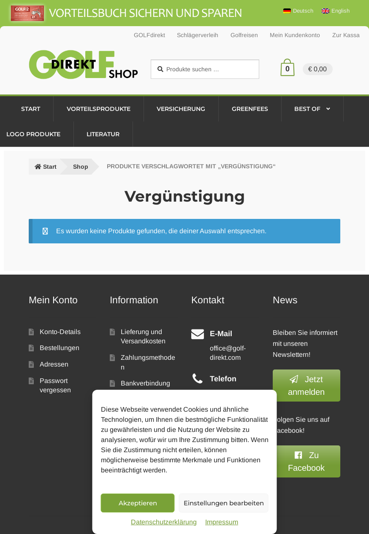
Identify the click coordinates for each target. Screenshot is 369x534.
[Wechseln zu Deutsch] (298, 10)
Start (30, 108)
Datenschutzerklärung (164, 522)
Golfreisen (244, 35)
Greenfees (250, 108)
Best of (307, 108)
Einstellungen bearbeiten (224, 503)
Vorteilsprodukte (98, 108)
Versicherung (181, 108)
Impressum (221, 522)
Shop (80, 166)
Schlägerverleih (197, 35)
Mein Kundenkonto (295, 35)
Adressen (54, 364)
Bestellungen (59, 347)
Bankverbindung (145, 383)
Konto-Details (60, 331)
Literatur (103, 134)
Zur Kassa (346, 35)
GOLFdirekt (149, 35)
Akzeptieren (138, 503)
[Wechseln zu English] (335, 10)
